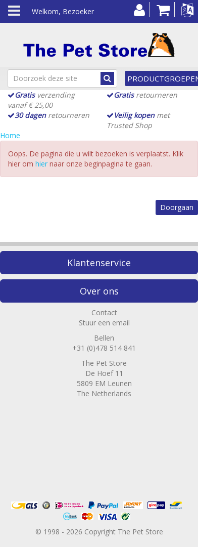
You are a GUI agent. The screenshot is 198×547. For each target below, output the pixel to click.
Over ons (99, 291)
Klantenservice (99, 263)
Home (10, 135)
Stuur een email (104, 322)
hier (41, 164)
